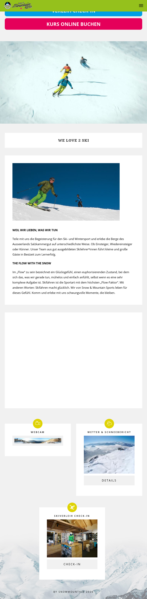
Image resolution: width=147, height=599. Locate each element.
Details (109, 480)
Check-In (72, 564)
